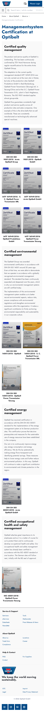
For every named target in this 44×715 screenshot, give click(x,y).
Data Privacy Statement (30, 692)
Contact (5, 660)
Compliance (6, 644)
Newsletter (5, 625)
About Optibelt (14, 16)
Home (4, 16)
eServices (5, 619)
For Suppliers (27, 657)
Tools (24, 615)
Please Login (35, 3)
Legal (4, 692)
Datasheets (6, 622)
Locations (26, 638)
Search (39, 10)
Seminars (5, 615)
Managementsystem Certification (12, 20)
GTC (4, 688)
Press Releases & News (30, 622)
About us (25, 16)
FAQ (3, 657)
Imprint (25, 688)
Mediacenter (27, 619)
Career (25, 641)
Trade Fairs (6, 641)
